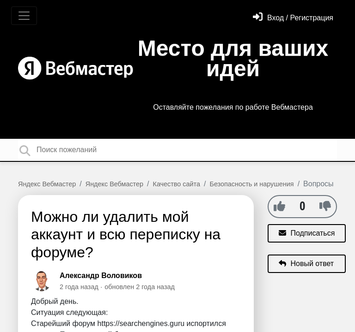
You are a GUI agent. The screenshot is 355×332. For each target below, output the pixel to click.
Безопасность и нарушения (251, 184)
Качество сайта (177, 184)
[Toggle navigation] (24, 15)
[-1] (325, 206)
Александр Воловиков (101, 275)
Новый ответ (306, 263)
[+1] (279, 206)
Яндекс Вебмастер (47, 184)
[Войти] (293, 17)
